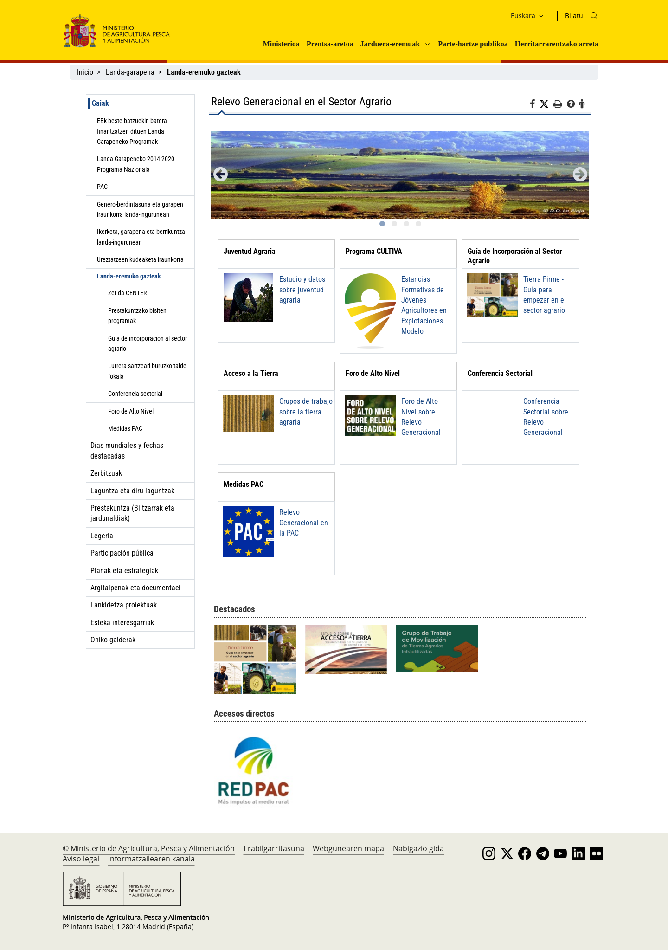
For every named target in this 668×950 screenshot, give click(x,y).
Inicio (85, 72)
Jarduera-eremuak (390, 44)
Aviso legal (81, 858)
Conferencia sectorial (135, 393)
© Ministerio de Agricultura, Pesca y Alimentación (149, 848)
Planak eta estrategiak (124, 570)
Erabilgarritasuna (274, 848)
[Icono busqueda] (594, 16)
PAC (102, 186)
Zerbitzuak (106, 473)
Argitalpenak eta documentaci (135, 587)
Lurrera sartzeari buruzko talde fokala (147, 371)
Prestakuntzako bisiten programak (137, 315)
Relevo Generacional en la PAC (303, 522)
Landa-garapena (130, 72)
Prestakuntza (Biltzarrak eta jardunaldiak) (132, 513)
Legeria (101, 535)
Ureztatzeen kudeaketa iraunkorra (140, 259)
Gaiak (100, 103)
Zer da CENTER (127, 293)
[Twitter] (546, 104)
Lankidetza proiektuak (123, 605)
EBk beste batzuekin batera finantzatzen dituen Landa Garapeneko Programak (132, 131)
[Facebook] (535, 105)
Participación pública (122, 553)
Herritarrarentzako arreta (556, 44)
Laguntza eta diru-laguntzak (132, 490)
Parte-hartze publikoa (473, 44)
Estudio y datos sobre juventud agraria (302, 289)
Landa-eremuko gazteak (129, 276)
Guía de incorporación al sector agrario (147, 343)
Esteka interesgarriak (122, 622)
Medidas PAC (125, 428)
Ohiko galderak (112, 639)
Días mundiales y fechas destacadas (126, 450)
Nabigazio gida (418, 848)
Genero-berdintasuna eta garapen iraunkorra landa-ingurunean (140, 209)
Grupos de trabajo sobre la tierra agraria (306, 412)
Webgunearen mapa (348, 848)
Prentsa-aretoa (330, 44)
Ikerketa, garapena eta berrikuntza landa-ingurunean (141, 237)
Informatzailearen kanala (151, 858)
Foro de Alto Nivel (131, 411)
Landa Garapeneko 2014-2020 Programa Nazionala (135, 164)
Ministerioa (281, 44)
